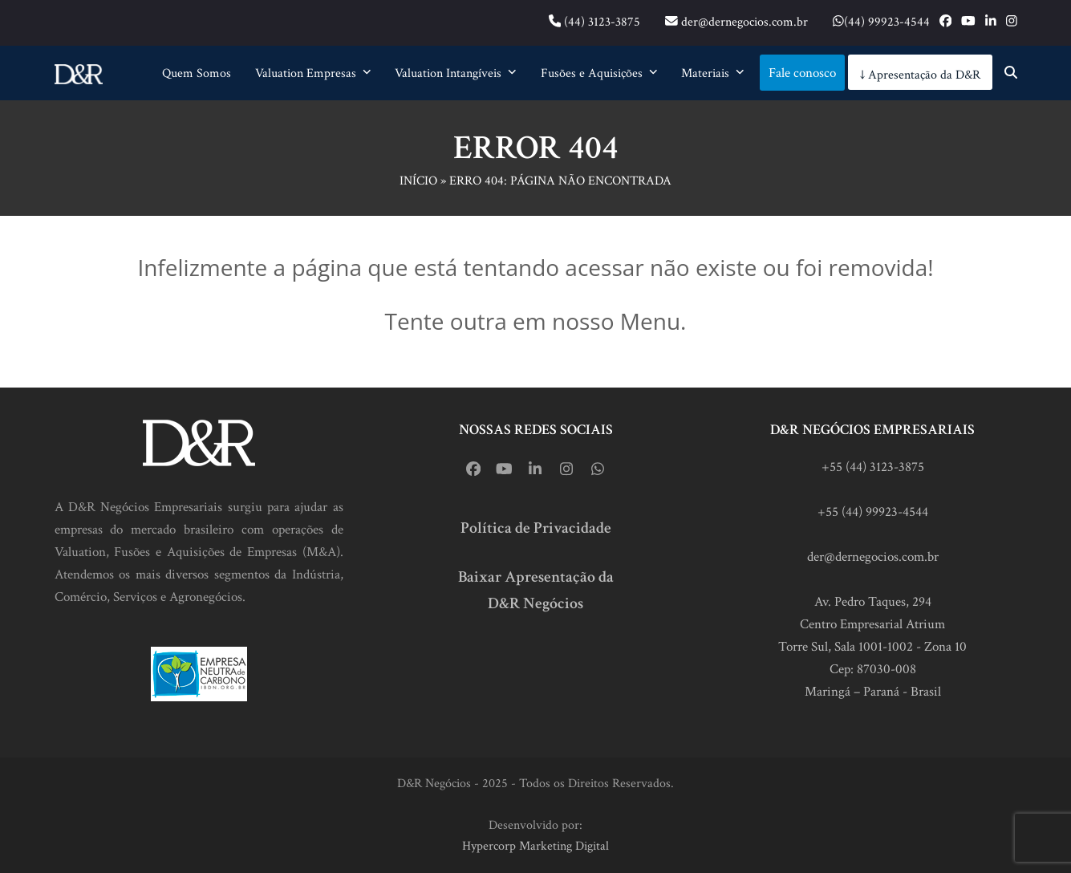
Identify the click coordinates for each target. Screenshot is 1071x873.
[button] (1010, 73)
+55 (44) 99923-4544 (872, 512)
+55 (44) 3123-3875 (873, 467)
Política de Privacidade (535, 528)
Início (418, 181)
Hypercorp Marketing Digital (535, 846)
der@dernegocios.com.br (873, 557)
